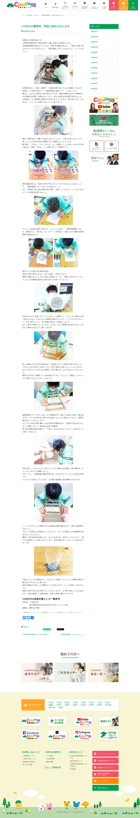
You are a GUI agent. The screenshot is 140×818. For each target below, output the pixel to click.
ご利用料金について (29, 756)
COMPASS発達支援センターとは (79, 757)
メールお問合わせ (123, 5)
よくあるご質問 (104, 5)
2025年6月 (94, 68)
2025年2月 (94, 88)
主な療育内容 (50, 758)
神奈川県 (52, 707)
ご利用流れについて (96, 146)
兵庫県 (83, 702)
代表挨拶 (73, 769)
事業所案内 (55, 5)
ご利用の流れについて (29, 758)
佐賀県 (99, 705)
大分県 (99, 702)
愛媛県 (51, 705)
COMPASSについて (75, 5)
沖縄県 (60, 707)
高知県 (91, 702)
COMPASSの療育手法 (84, 5)
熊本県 (59, 705)
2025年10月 (94, 47)
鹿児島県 (108, 705)
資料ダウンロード (114, 5)
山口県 (107, 702)
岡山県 (51, 702)
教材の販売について (76, 761)
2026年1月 (94, 31)
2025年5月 (94, 73)
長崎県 (75, 705)
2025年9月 (94, 52)
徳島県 (67, 705)
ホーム (46, 5)
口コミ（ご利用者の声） (53, 767)
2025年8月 (94, 57)
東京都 (83, 705)
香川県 (59, 702)
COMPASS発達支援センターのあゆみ (79, 765)
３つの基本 (49, 756)
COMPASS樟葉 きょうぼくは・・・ (72, 634)
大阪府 (75, 702)
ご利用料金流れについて (65, 5)
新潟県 (91, 705)
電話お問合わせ (133, 5)
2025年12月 (94, 36)
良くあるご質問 (27, 764)
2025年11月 (94, 42)
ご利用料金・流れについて (30, 752)
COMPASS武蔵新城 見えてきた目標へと (36, 634)
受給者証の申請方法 (29, 762)
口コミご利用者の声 (94, 5)
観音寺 (26, 627)
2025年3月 (94, 83)
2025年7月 (94, 62)
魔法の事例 (49, 762)
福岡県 (67, 702)
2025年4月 (94, 78)
